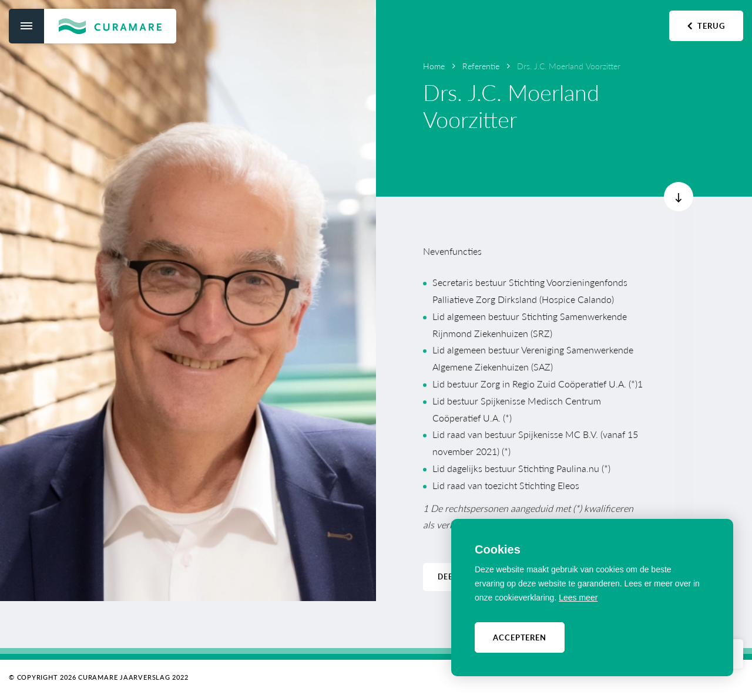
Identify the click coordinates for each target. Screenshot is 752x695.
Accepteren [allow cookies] (519, 637)
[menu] (26, 26)
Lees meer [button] (578, 597)
